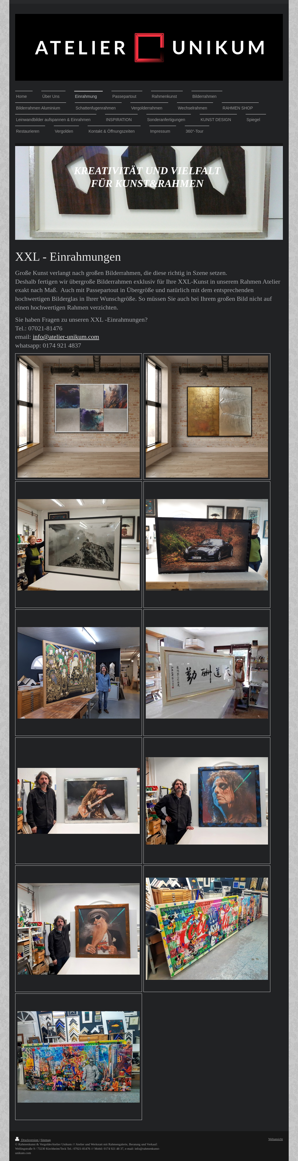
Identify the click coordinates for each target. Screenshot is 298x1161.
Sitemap (45, 1140)
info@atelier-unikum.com (66, 336)
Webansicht (275, 1139)
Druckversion (27, 1140)
